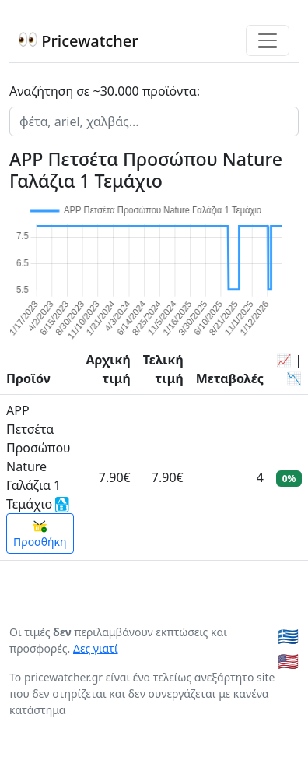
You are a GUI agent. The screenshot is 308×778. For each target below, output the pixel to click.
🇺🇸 (288, 661)
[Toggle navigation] (267, 40)
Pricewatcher (78, 40)
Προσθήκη (40, 534)
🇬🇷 (288, 636)
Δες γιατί (95, 648)
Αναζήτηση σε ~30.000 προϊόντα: (104, 91)
